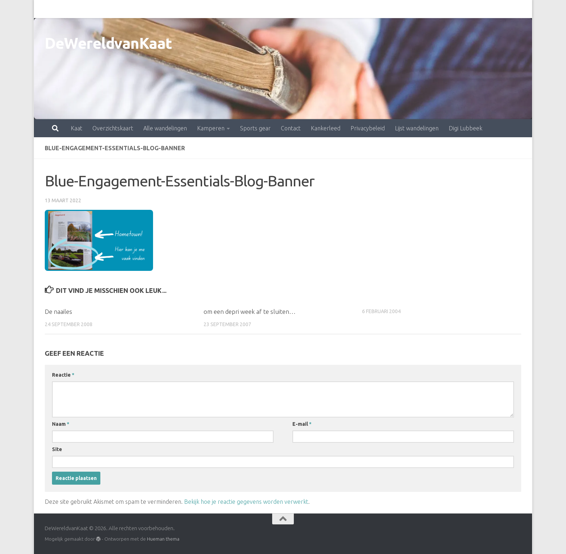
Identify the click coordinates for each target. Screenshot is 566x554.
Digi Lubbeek (433, 9)
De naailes (58, 311)
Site (57, 449)
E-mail (302, 424)
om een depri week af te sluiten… (250, 311)
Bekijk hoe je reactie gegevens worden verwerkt (246, 501)
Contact (259, 9)
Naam (60, 424)
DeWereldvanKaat (108, 43)
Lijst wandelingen (385, 9)
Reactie (63, 375)
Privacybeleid (336, 9)
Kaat (45, 9)
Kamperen (179, 9)
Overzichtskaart (81, 9)
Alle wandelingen (133, 9)
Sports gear (223, 9)
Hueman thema (163, 538)
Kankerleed (294, 9)
